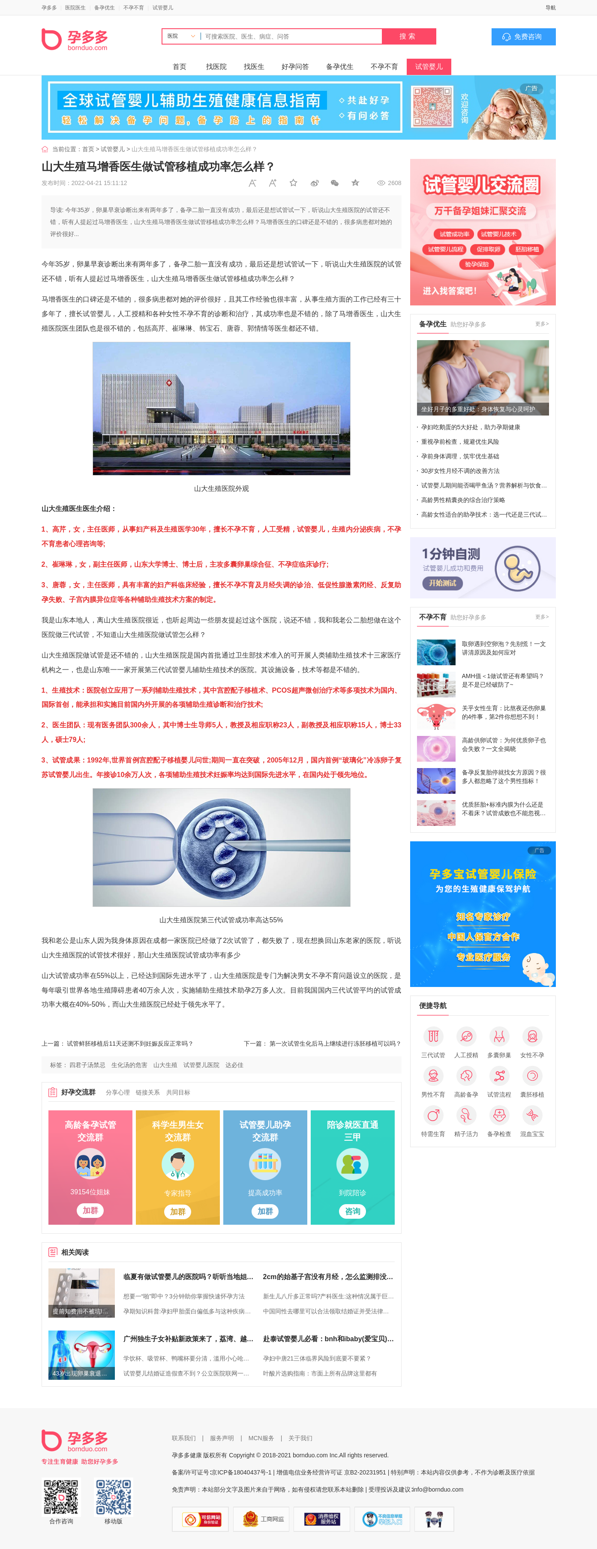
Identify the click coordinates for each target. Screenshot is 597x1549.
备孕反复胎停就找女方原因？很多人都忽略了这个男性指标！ (504, 776)
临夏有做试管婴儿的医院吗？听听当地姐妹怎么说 (189, 1276)
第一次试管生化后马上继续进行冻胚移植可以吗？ (336, 1043)
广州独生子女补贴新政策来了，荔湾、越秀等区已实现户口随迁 (189, 1339)
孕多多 (49, 8)
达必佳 (234, 1065)
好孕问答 (295, 66)
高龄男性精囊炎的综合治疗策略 (463, 499)
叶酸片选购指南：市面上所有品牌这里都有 (320, 1373)
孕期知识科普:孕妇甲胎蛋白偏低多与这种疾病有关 (189, 1311)
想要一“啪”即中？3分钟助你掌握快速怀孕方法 (184, 1296)
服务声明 (222, 1438)
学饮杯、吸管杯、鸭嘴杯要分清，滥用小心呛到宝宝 (189, 1358)
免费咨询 (528, 36)
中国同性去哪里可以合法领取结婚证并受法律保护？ (328, 1311)
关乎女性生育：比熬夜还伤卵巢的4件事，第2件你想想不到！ (504, 712)
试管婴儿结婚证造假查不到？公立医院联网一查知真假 (189, 1373)
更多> (542, 324)
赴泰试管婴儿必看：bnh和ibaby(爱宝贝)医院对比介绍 (328, 1339)
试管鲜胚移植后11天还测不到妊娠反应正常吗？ (130, 1043)
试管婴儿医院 (201, 1065)
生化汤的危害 (129, 1065)
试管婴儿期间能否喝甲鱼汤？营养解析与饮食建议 (485, 485)
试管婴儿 (163, 8)
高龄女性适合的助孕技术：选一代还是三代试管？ (485, 514)
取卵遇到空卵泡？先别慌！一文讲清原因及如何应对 (504, 648)
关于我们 (300, 1438)
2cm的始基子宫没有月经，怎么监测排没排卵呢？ (328, 1276)
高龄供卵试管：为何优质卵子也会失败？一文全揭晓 (504, 744)
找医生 (254, 66)
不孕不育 (133, 8)
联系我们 (184, 1438)
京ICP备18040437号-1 (241, 1472)
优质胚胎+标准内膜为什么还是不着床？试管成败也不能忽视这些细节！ (504, 809)
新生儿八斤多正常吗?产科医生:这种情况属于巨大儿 (328, 1296)
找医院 (216, 66)
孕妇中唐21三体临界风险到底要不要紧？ (317, 1358)
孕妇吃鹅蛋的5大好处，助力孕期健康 (471, 427)
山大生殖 (165, 1065)
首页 (179, 66)
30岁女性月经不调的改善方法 (460, 470)
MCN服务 (261, 1438)
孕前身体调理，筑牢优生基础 (460, 456)
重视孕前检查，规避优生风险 (460, 441)
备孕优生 (104, 8)
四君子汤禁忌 (87, 1065)
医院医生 (75, 8)
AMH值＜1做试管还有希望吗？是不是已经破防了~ (503, 680)
